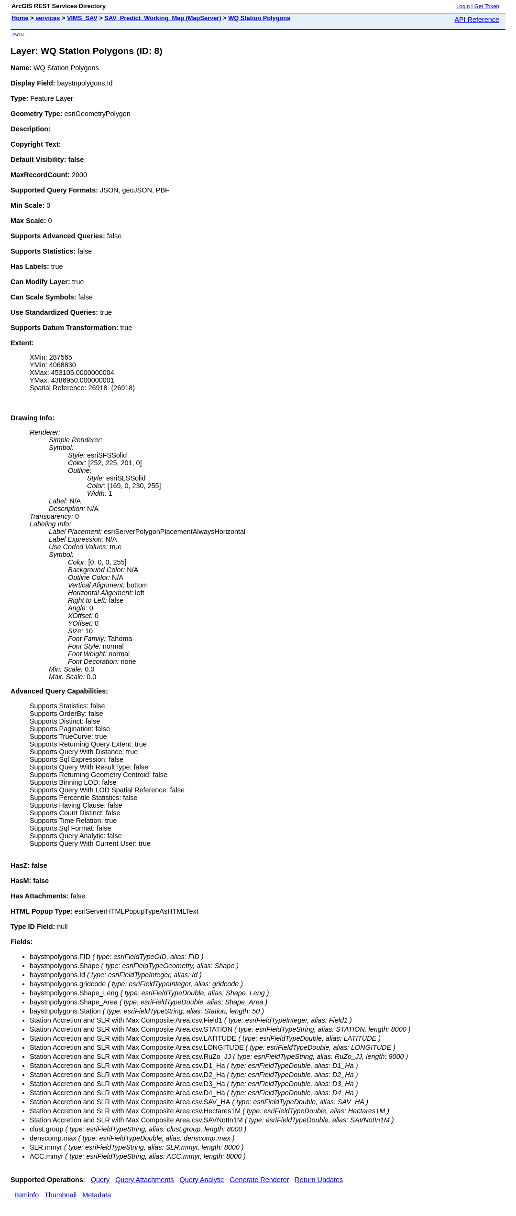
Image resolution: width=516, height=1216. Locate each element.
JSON (17, 34)
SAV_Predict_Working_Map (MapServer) (162, 17)
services (47, 17)
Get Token (486, 6)
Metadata (96, 1195)
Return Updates (319, 1180)
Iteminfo (26, 1195)
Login (463, 6)
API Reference (476, 19)
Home (20, 17)
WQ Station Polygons (259, 17)
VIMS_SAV (82, 17)
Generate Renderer (259, 1180)
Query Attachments (144, 1180)
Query (100, 1180)
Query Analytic (202, 1180)
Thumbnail (60, 1195)
